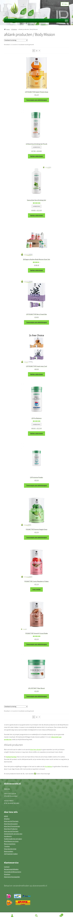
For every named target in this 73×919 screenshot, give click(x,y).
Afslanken (14, 29)
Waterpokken (8, 851)
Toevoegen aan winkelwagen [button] (36, 100)
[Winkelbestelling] (16, 40)
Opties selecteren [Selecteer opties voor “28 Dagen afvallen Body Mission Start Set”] (36, 270)
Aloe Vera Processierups (12, 826)
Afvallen (7, 819)
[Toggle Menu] (66, 20)
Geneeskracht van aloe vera (13, 834)
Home (8, 29)
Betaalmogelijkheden (11, 869)
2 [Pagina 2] (36, 50)
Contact (6, 867)
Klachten (7, 874)
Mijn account (12, 915)
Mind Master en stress (11, 841)
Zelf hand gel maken (11, 854)
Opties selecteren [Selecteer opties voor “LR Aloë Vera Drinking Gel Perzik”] (36, 156)
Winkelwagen (56, 914)
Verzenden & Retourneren (12, 872)
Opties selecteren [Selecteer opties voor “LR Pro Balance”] (36, 433)
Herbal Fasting (11, 757)
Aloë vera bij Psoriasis (11, 821)
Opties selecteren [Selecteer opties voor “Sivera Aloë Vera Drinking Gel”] (36, 215)
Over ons (7, 789)
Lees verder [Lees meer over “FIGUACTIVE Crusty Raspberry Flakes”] (36, 589)
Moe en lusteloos (9, 844)
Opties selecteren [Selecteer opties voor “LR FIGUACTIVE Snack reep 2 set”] (36, 374)
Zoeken (36, 915)
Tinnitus (7, 846)
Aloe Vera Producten (11, 829)
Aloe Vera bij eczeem (11, 824)
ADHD (6, 816)
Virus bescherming (10, 849)
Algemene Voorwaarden (12, 877)
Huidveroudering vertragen (13, 839)
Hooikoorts (8, 836)
